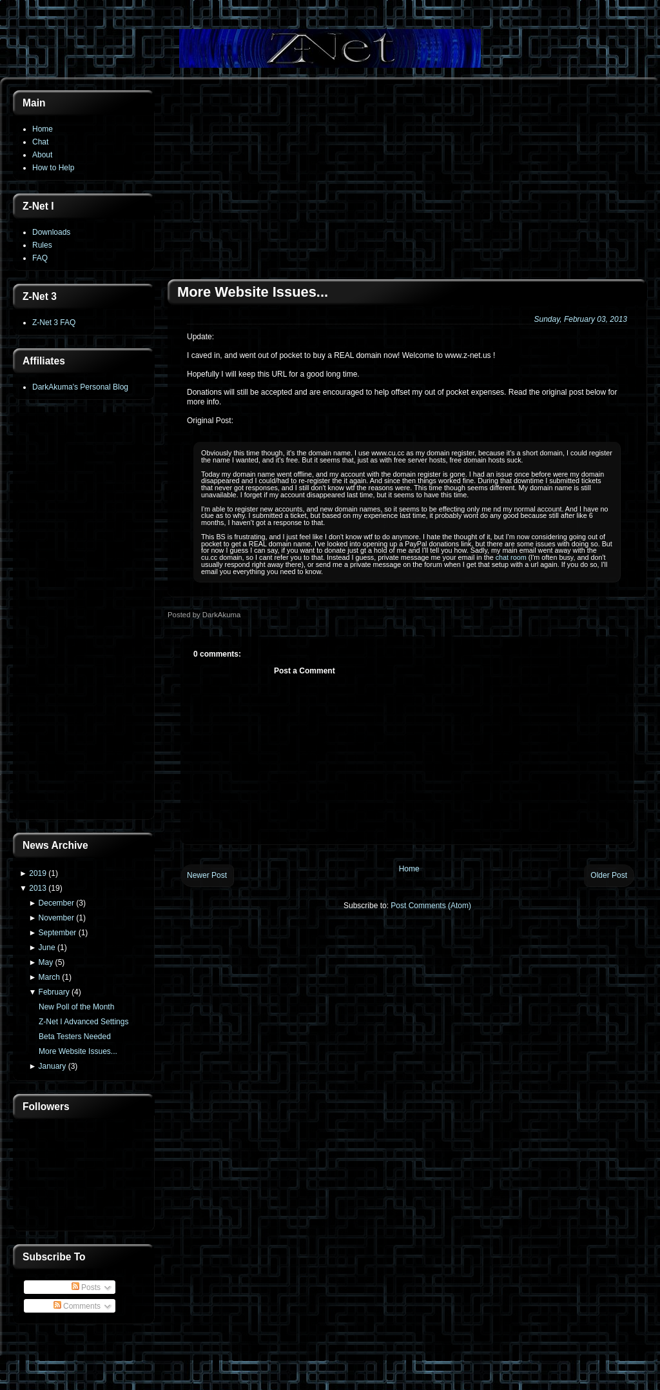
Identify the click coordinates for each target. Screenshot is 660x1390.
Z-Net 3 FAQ (53, 322)
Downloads (51, 232)
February (54, 992)
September (58, 932)
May (46, 962)
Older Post (608, 875)
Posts (86, 1287)
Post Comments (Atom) (431, 905)
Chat (40, 141)
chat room (511, 557)
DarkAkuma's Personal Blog (80, 387)
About (42, 154)
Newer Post (207, 875)
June (47, 947)
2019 (37, 873)
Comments (77, 1306)
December (56, 903)
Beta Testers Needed (75, 1036)
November (56, 917)
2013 (37, 888)
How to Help (53, 167)
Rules (42, 245)
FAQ (40, 258)
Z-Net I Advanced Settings (83, 1021)
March (49, 977)
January (52, 1066)
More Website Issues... (78, 1051)
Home (42, 129)
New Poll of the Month (76, 1006)
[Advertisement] (83, 617)
